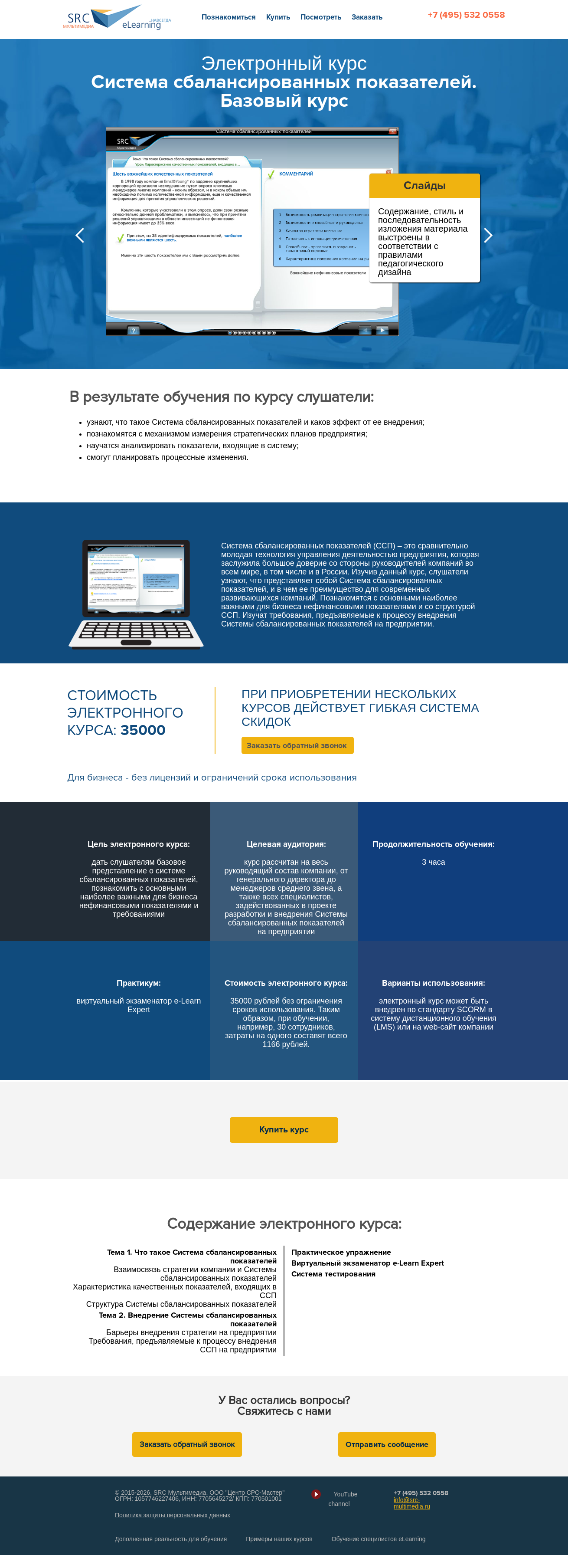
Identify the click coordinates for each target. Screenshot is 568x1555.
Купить (278, 17)
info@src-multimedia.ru (412, 1503)
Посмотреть (320, 17)
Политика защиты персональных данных (172, 1515)
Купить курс (284, 1130)
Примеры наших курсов (279, 1538)
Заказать (367, 17)
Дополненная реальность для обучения (171, 1538)
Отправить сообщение (387, 1444)
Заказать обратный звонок (297, 745)
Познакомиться (229, 17)
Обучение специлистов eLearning (379, 1538)
